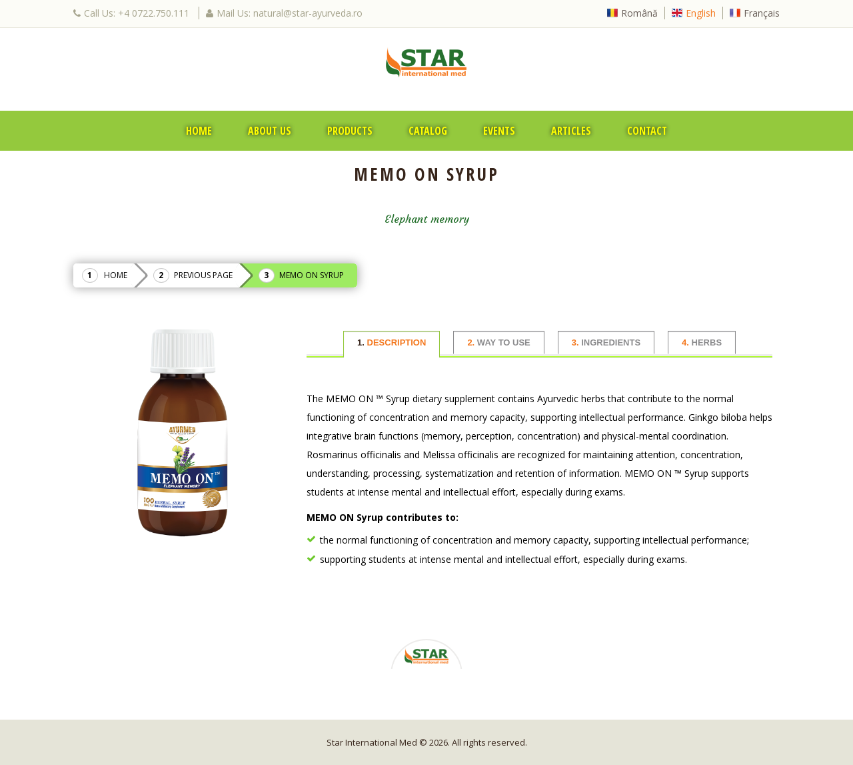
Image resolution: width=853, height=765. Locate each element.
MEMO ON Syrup (311, 275)
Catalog (428, 130)
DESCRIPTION (391, 342)
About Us (269, 130)
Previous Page (203, 275)
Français (762, 13)
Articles (571, 130)
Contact (647, 130)
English (701, 13)
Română (639, 13)
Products (350, 130)
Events (499, 130)
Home (199, 130)
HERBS (702, 342)
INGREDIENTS (606, 342)
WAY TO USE (498, 342)
